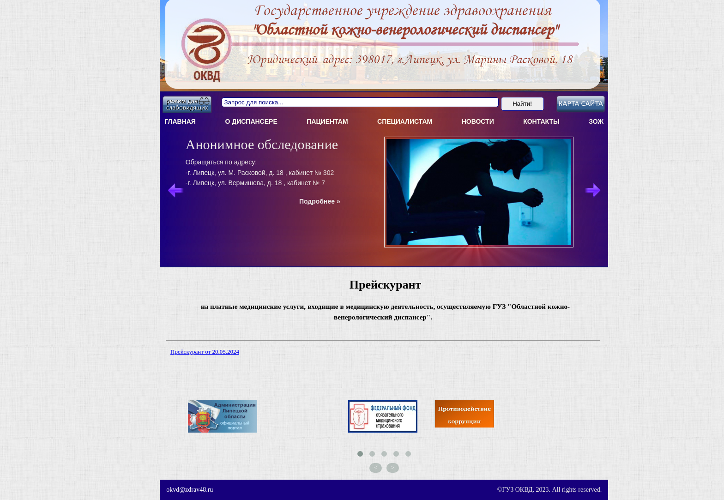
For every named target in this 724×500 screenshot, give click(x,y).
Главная (180, 121)
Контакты (541, 121)
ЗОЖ (596, 121)
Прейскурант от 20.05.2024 (204, 351)
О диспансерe (251, 121)
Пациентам (327, 121)
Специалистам (404, 121)
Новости (478, 121)
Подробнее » (319, 201)
